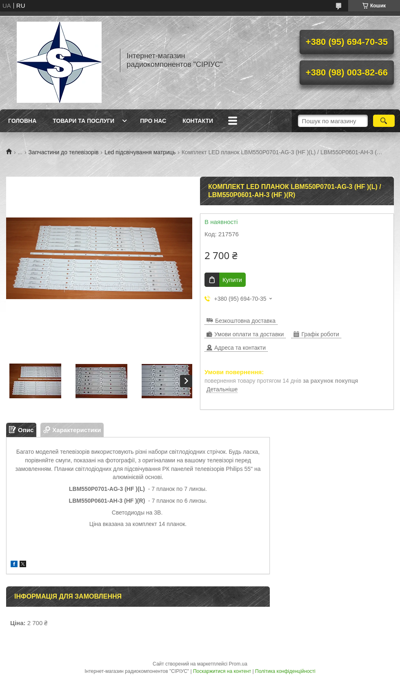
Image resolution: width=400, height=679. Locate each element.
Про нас (153, 121)
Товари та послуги (83, 121)
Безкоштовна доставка (245, 320)
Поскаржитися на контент (222, 671)
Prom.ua (238, 664)
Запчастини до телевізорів (64, 152)
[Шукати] (384, 121)
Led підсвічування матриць (140, 152)
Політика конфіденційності (285, 671)
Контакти (197, 121)
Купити (232, 279)
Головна (22, 121)
